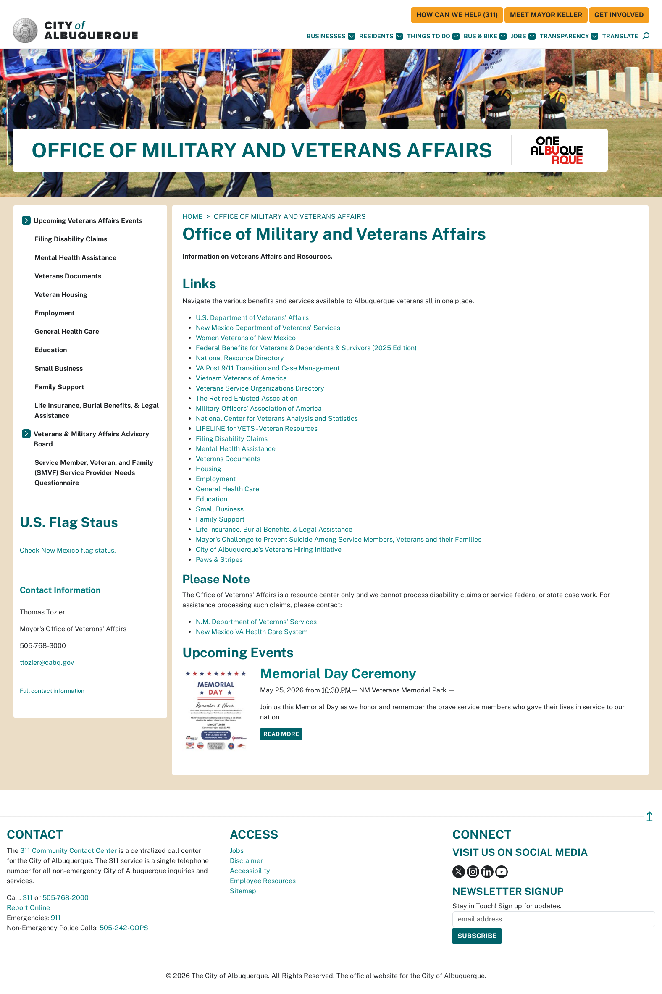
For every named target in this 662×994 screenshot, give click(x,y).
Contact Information (60, 590)
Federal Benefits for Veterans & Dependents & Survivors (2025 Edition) (306, 348)
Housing (208, 469)
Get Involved (619, 15)
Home (192, 216)
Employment (216, 479)
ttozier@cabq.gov (47, 662)
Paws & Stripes (219, 560)
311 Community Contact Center (68, 851)
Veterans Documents (228, 459)
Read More (281, 734)
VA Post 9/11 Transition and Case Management (268, 368)
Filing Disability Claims (232, 439)
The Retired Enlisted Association (246, 398)
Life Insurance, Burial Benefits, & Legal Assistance (274, 529)
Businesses (331, 36)
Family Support (220, 519)
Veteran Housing (60, 295)
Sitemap (243, 891)
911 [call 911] (56, 918)
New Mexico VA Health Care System (252, 632)
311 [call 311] (28, 898)
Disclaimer (246, 861)
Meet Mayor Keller (546, 15)
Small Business (220, 509)
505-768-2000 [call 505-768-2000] (65, 898)
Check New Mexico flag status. (68, 550)
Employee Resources (263, 881)
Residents (381, 36)
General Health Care (227, 489)
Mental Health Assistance (236, 449)
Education (211, 499)
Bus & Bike (485, 36)
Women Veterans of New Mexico (246, 338)
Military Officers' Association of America (259, 408)
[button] (620, 36)
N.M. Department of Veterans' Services (256, 622)
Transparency (569, 36)
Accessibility (250, 871)
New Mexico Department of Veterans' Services (268, 328)
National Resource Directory (240, 358)
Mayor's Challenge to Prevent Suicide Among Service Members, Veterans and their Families (338, 539)
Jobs (523, 36)
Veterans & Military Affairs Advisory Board (91, 439)
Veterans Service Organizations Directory (260, 388)
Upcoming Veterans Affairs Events (88, 221)
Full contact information (52, 690)
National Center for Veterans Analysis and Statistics (277, 418)
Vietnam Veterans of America (241, 378)
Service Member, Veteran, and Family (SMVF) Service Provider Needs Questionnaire (93, 473)
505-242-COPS (124, 928)
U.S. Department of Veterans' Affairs (252, 318)
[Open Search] (645, 36)
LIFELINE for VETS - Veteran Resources (257, 429)
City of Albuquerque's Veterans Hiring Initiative (269, 549)
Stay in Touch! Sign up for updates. (507, 906)
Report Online (28, 908)
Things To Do (433, 36)
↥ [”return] (649, 816)
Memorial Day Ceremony (338, 673)
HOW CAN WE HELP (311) (457, 15)
